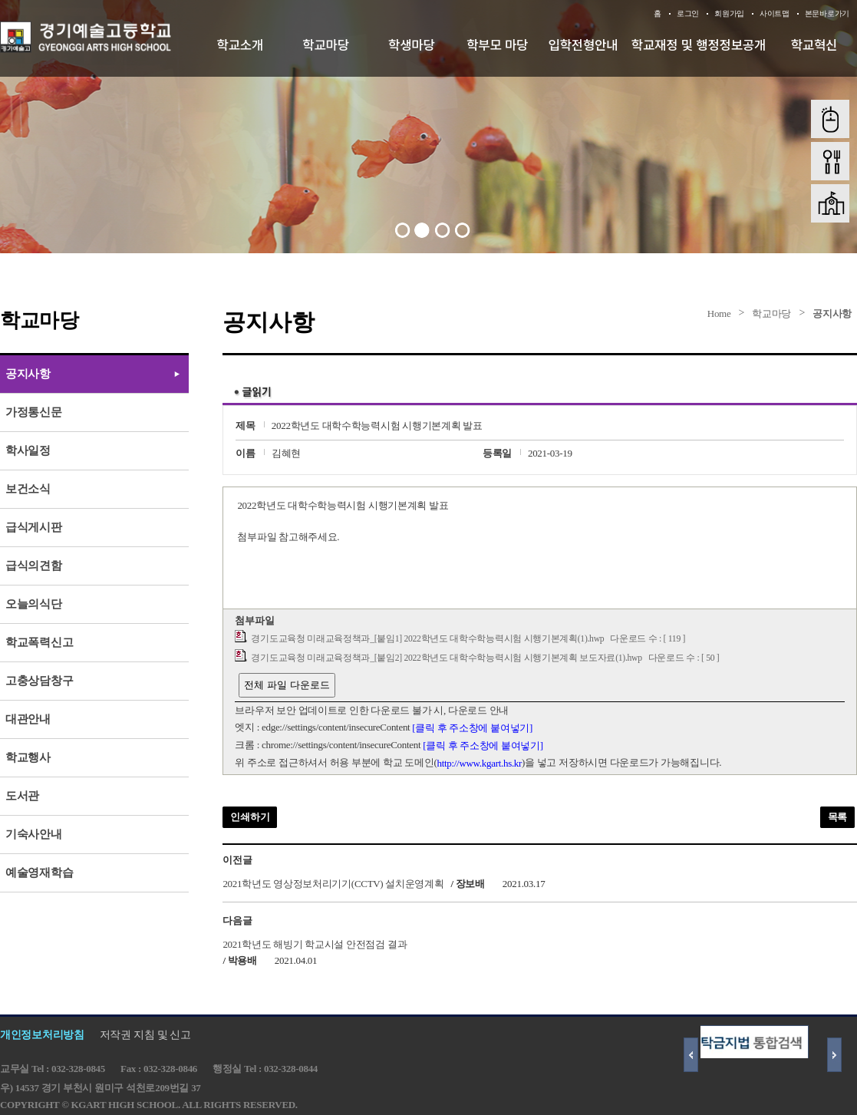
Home (719, 313)
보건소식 (28, 489)
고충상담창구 (39, 681)
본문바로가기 (827, 13)
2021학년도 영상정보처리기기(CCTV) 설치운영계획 (332, 883)
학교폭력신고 (39, 642)
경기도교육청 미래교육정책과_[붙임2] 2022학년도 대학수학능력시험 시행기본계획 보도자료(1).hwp (446, 658)
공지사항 (832, 313)
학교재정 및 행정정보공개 (698, 44)
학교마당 (325, 44)
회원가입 (729, 13)
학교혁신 (814, 44)
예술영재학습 (39, 872)
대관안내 (28, 719)
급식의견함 (33, 565)
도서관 (22, 796)
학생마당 (411, 44)
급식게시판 (33, 527)
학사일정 (28, 450)
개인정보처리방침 (42, 1035)
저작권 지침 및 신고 (145, 1035)
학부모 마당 (497, 44)
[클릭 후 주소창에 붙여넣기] (472, 728)
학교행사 (28, 757)
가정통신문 (33, 412)
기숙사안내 (33, 834)
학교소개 (240, 44)
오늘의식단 (33, 604)
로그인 (688, 13)
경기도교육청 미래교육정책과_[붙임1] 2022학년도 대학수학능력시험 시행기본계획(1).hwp (427, 639)
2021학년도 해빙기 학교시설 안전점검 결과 (314, 943)
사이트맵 (774, 13)
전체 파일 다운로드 (286, 685)
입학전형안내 (583, 44)
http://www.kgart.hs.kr (479, 763)
